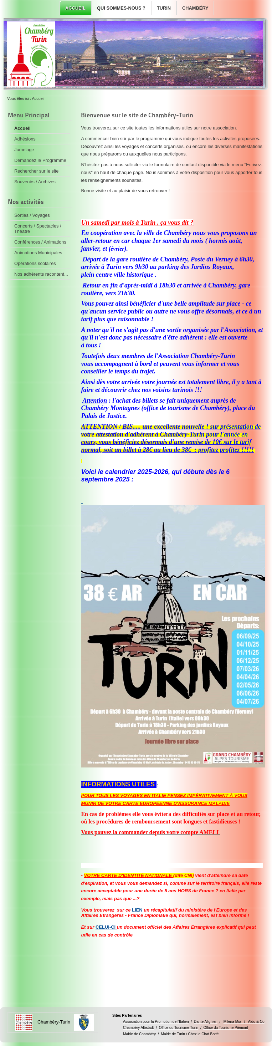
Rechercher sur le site (36, 171)
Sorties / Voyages (32, 215)
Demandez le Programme (40, 160)
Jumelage (24, 149)
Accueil (75, 8)
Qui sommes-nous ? (121, 8)
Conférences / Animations (40, 242)
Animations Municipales (38, 252)
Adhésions (25, 139)
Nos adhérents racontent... (41, 274)
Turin (164, 8)
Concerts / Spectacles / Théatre (37, 228)
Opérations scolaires (35, 263)
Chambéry (195, 8)
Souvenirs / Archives (35, 181)
